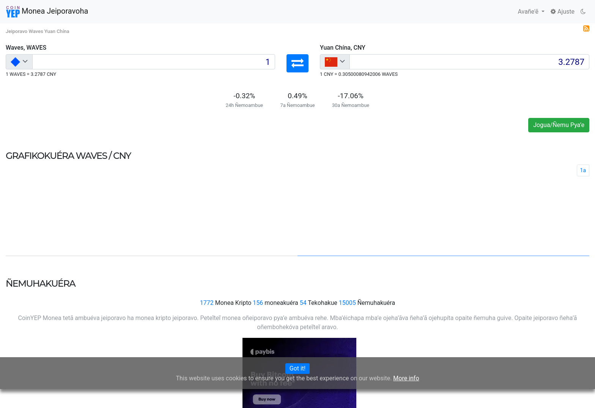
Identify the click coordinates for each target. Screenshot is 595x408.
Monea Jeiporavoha (47, 12)
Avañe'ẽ (529, 11)
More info (406, 378)
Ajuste (563, 11)
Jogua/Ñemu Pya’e (558, 125)
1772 (207, 302)
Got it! (297, 368)
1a (583, 170)
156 (258, 302)
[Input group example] (153, 61)
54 (303, 302)
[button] (297, 63)
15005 (347, 302)
